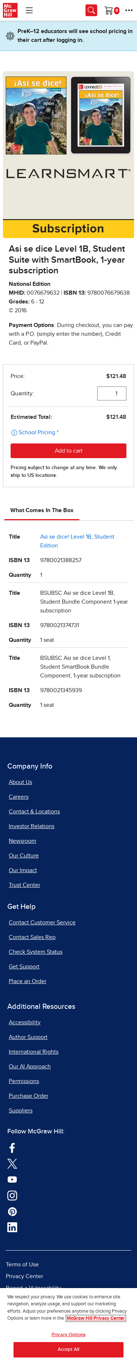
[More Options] (129, 10)
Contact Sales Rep (32, 937)
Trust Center (24, 885)
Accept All (68, 1349)
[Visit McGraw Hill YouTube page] (12, 1179)
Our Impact (23, 870)
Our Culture (24, 856)
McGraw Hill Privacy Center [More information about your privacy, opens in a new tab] (96, 1318)
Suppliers (21, 1111)
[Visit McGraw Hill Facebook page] (12, 1147)
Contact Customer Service (42, 922)
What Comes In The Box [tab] (41, 510)
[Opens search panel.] (91, 10)
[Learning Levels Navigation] (29, 10)
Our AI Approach (30, 1066)
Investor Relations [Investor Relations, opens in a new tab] (31, 826)
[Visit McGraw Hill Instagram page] (12, 1195)
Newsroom (22, 841)
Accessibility (25, 1022)
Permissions (24, 1081)
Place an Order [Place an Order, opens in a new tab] (27, 981)
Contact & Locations (34, 811)
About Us (20, 782)
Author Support (28, 1037)
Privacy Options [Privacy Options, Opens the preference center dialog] (68, 1335)
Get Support (24, 967)
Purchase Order (28, 1096)
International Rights (33, 1052)
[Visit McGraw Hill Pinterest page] (12, 1211)
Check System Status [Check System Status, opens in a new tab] (35, 952)
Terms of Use (22, 1264)
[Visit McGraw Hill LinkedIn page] (12, 1227)
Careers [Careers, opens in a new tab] (18, 797)
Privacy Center (24, 1276)
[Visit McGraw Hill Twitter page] (12, 1163)
